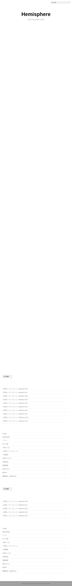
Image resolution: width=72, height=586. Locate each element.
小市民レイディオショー (10, 451)
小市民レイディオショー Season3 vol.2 (15, 410)
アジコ (5, 440)
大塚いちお (6, 447)
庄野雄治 (5, 462)
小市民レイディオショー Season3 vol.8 (15, 389)
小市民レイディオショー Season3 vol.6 (15, 396)
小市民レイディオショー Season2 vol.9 (15, 421)
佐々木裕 (5, 444)
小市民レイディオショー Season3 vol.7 (15, 392)
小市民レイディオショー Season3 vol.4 (15, 403)
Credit (4, 433)
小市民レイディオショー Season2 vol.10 (15, 417)
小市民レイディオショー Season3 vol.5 (15, 399)
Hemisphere (36, 14)
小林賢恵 (5, 454)
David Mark (6, 437)
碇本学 (5, 472)
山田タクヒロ (7, 458)
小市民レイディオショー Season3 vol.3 (15, 407)
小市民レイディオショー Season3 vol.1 (15, 414)
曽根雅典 (5, 465)
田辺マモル (6, 469)
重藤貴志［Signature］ (10, 476)
